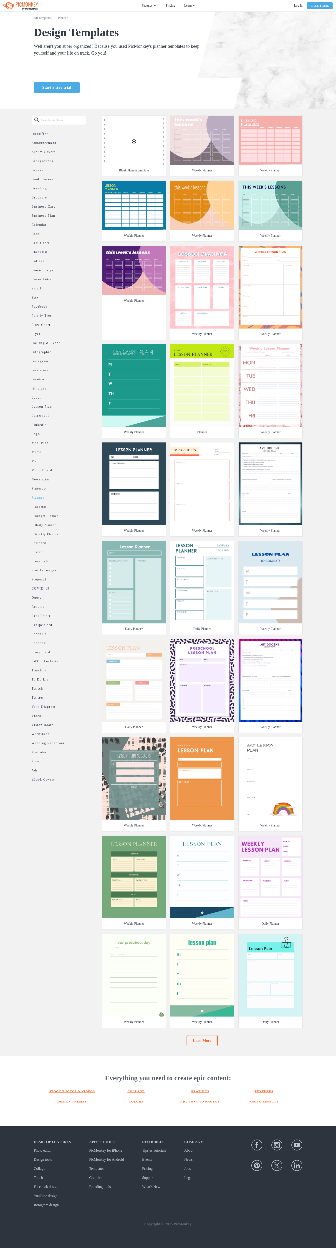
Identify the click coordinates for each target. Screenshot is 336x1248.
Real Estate (41, 616)
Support (148, 1178)
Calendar (39, 224)
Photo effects (263, 1101)
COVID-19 (41, 588)
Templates (96, 1168)
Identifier (40, 134)
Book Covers (42, 179)
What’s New (151, 1187)
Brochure (39, 197)
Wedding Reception (48, 743)
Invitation (40, 370)
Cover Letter (42, 279)
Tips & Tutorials (154, 1150)
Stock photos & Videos (72, 1091)
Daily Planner (45, 525)
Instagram (40, 361)
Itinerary (39, 388)
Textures (264, 1091)
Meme (37, 452)
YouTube (39, 752)
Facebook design (46, 1187)
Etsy (35, 297)
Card (36, 234)
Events (147, 1159)
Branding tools (100, 1187)
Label (36, 397)
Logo (36, 434)
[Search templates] (63, 120)
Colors (136, 1101)
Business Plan (43, 215)
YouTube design (46, 1196)
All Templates (43, 18)
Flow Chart (41, 324)
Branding (39, 188)
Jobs (187, 1168)
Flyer (36, 334)
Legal (188, 1178)
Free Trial (320, 5)
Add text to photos (200, 1101)
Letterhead (41, 415)
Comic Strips (43, 270)
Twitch (37, 688)
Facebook (40, 306)
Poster (37, 552)
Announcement (44, 143)
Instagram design (46, 1205)
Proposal (39, 579)
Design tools (43, 1159)
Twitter (38, 697)
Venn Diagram (44, 706)
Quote (37, 597)
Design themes (72, 1101)
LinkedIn (39, 425)
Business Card (44, 206)
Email (36, 288)
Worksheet (40, 734)
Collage (38, 261)
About (188, 1150)
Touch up (41, 1178)
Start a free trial (56, 87)
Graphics (200, 1091)
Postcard (39, 543)
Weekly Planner (47, 534)
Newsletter (41, 479)
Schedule (39, 634)
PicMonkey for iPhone (105, 1150)
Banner (37, 170)
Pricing (170, 5)
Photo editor (43, 1150)
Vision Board (43, 725)
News (188, 1159)
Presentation (42, 561)
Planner (38, 497)
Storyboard (41, 652)
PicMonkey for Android (106, 1159)
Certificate (41, 243)
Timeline (39, 670)
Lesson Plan (42, 406)
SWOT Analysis (45, 661)
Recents (41, 506)
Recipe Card (42, 625)
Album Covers (44, 152)
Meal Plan (40, 443)
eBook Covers (43, 779)
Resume (38, 606)
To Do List (41, 679)
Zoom (36, 761)
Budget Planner (46, 515)
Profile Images (44, 570)
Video (36, 716)
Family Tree (42, 315)
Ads (35, 770)
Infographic (41, 352)
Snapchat (39, 643)
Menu (36, 461)
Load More (202, 1040)
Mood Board (42, 470)
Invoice (38, 379)
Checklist (40, 252)
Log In (298, 5)
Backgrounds (42, 161)
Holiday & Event (46, 343)
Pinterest (39, 488)
